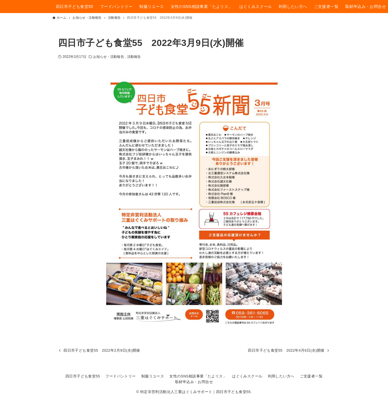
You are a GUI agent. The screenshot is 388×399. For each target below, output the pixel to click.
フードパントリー (120, 376)
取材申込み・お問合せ (194, 382)
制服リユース (152, 376)
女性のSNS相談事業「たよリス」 (198, 376)
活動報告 (134, 57)
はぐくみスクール (247, 376)
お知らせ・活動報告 (109, 57)
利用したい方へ (281, 376)
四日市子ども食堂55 (82, 376)
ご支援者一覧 (311, 376)
